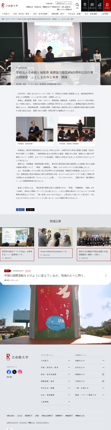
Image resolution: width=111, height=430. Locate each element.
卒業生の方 (55, 7)
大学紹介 (5, 13)
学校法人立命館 (46, 417)
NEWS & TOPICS (10, 19)
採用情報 (58, 417)
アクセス (19, 417)
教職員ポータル (80, 417)
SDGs (61, 84)
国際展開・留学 (58, 13)
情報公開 (68, 417)
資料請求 (27, 417)
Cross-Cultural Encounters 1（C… (55, 251)
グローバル (14, 280)
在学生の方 (37, 7)
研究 (8, 280)
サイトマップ (23, 424)
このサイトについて (12, 424)
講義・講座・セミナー (26, 84)
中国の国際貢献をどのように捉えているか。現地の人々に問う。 (48, 275)
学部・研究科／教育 (21, 13)
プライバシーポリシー (42, 424)
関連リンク (31, 424)
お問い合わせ (10, 417)
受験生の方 (29, 7)
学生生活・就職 (74, 13)
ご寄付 (37, 417)
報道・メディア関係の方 (64, 9)
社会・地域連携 (91, 13)
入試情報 (104, 13)
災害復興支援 (53, 84)
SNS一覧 (9, 377)
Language (49, 3)
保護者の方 (46, 7)
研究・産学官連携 (40, 13)
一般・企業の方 (66, 7)
